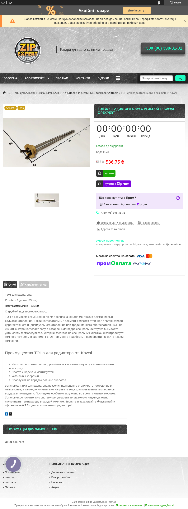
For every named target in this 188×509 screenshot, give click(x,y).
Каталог (10, 477)
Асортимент (34, 78)
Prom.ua (112, 502)
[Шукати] (180, 78)
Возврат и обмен (61, 477)
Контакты (10, 482)
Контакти (83, 78)
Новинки (56, 482)
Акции (55, 487)
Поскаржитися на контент (129, 505)
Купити (109, 173)
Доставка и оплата (63, 472)
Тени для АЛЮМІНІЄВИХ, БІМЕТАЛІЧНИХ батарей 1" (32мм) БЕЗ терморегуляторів (65, 92)
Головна (10, 78)
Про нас (62, 78)
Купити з (117, 184)
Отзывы (10, 487)
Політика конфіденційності (159, 505)
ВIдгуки (103, 78)
